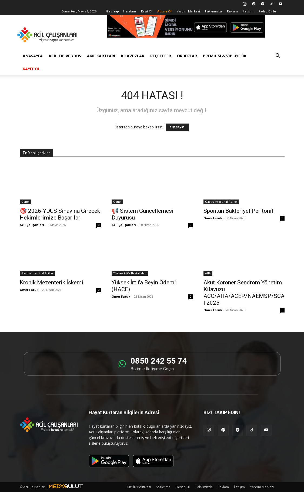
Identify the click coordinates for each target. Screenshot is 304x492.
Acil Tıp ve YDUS (65, 55)
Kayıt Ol (146, 11)
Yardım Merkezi (188, 11)
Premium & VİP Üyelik (224, 55)
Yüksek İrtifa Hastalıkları (129, 273)
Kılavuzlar (132, 55)
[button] (278, 56)
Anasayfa (33, 55)
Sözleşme (163, 487)
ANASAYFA (177, 127)
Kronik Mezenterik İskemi (51, 282)
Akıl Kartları (101, 55)
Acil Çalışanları (32, 225)
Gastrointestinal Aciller (221, 202)
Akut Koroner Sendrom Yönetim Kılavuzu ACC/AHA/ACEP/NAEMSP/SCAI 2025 (244, 292)
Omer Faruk (212, 218)
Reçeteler (160, 55)
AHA (208, 273)
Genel (25, 202)
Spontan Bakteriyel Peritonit (238, 211)
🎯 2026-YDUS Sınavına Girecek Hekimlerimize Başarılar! (60, 214)
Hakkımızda (213, 11)
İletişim (248, 11)
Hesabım (129, 11)
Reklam (232, 11)
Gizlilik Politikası (139, 487)
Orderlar (187, 55)
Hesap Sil (183, 487)
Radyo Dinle (267, 11)
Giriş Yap (112, 11)
